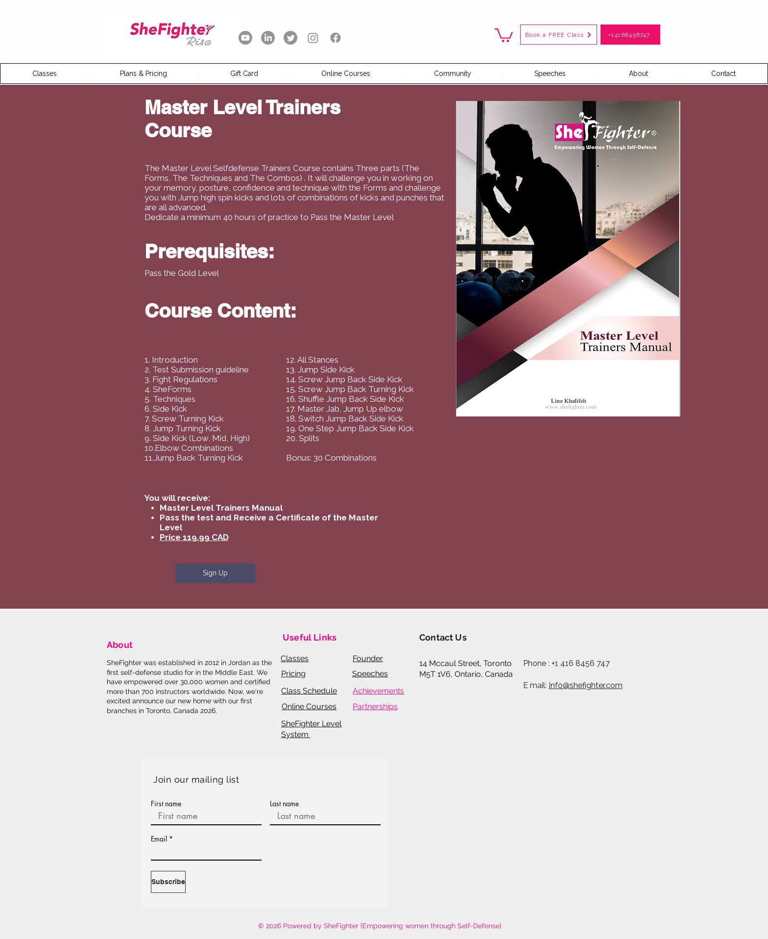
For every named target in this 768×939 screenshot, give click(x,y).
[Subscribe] (168, 882)
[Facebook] (335, 38)
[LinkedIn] (268, 38)
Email (159, 839)
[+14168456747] (630, 35)
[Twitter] (290, 38)
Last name (284, 803)
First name (166, 803)
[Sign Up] (215, 573)
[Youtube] (245, 38)
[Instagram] (313, 38)
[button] (504, 34)
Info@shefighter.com (586, 685)
